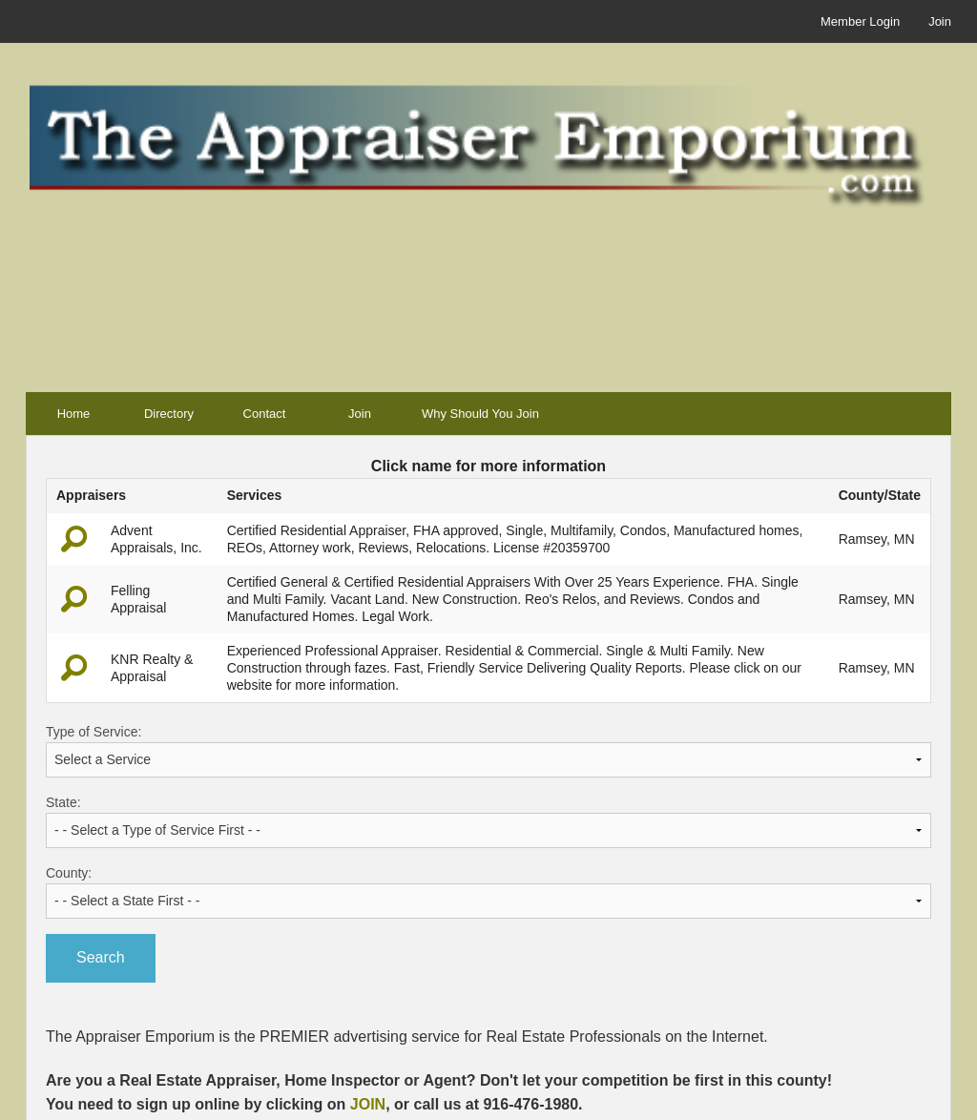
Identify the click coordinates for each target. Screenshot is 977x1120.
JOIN (367, 1104)
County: (488, 892)
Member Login (860, 21)
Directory (169, 413)
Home (74, 413)
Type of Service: (488, 751)
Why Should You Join (480, 413)
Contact (264, 413)
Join (939, 21)
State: (488, 821)
